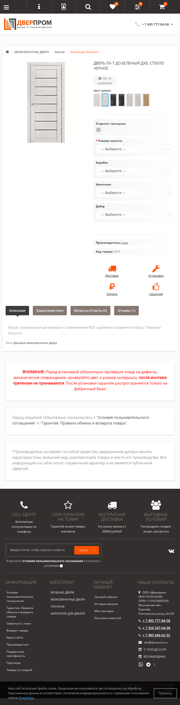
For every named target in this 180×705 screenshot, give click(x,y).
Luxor (124, 243)
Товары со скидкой (19, 670)
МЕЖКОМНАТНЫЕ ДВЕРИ (68, 599)
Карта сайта (15, 638)
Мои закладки (104, 611)
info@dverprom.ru (153, 642)
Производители (18, 645)
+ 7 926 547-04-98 (154, 628)
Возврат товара (17, 630)
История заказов (106, 604)
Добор (100, 206)
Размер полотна (110, 141)
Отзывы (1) (126, 310)
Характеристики (49, 310)
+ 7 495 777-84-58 (154, 620)
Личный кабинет (106, 597)
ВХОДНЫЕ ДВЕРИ (62, 592)
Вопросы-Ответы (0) (90, 310)
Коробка (102, 163)
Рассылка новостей (107, 618)
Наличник (103, 184)
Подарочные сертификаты (16, 654)
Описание (17, 310)
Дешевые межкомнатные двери (35, 343)
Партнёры (14, 663)
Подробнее (26, 698)
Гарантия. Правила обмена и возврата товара (83, 423)
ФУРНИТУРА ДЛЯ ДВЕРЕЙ (68, 614)
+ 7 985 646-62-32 (154, 635)
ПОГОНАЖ (58, 607)
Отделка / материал (111, 124)
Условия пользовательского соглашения (20, 596)
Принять (165, 693)
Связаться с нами (19, 623)
